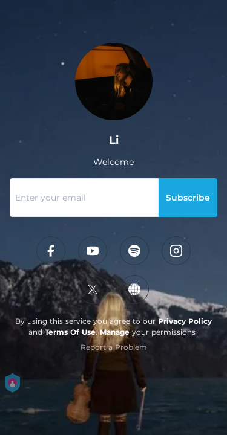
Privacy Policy (185, 321)
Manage (115, 332)
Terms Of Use (70, 332)
